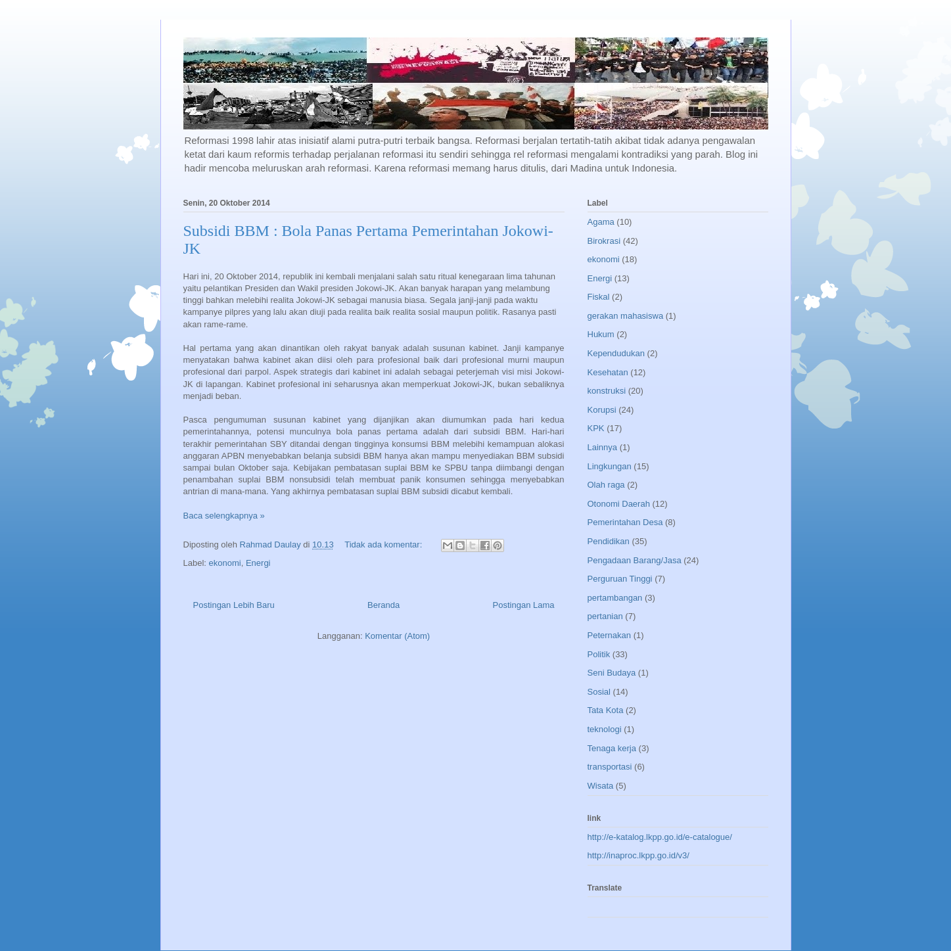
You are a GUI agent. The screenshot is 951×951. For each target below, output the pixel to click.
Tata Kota (606, 710)
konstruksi (607, 391)
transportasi (610, 767)
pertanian (605, 616)
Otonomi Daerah (619, 504)
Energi (258, 563)
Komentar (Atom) (397, 636)
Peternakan (610, 635)
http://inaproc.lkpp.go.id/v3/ (638, 855)
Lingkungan (610, 466)
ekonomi (225, 563)
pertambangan (615, 598)
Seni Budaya (612, 673)
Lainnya (603, 447)
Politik (599, 654)
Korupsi (602, 410)
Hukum (601, 334)
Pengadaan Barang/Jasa (635, 560)
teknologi (605, 729)
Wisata (601, 786)
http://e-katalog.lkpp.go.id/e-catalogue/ (660, 837)
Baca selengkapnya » (224, 516)
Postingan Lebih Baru (234, 605)
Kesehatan (608, 372)
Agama (601, 222)
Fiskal (599, 297)
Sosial (599, 692)
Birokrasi (604, 241)
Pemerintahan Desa (625, 522)
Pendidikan (609, 541)
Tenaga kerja (612, 748)
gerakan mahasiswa (626, 316)
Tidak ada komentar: (384, 544)
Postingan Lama (524, 605)
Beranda (383, 605)
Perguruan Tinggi (620, 579)
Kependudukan (616, 353)
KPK (596, 428)
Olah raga (606, 485)
